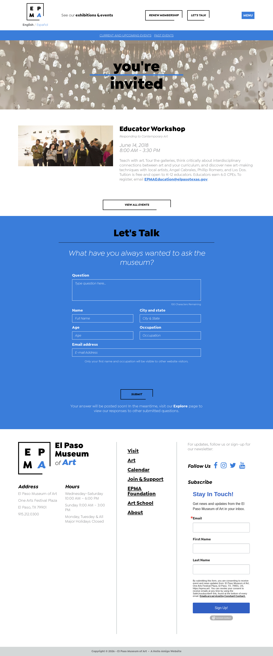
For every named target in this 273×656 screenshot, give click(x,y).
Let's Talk (198, 15)
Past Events (164, 35)
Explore (180, 406)
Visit (133, 451)
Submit (136, 394)
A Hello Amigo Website (166, 651)
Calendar (139, 469)
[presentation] (101, 377)
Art (131, 460)
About (135, 512)
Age (76, 327)
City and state (153, 310)
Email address (85, 344)
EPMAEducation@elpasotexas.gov (176, 179)
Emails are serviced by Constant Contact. (222, 596)
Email (197, 518)
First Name (202, 539)
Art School (140, 503)
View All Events (137, 205)
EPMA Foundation (142, 491)
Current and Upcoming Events (125, 35)
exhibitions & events (94, 15)
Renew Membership (164, 15)
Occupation (150, 327)
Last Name (201, 560)
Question (80, 275)
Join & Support (145, 479)
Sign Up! (221, 608)
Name (77, 310)
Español (42, 24)
